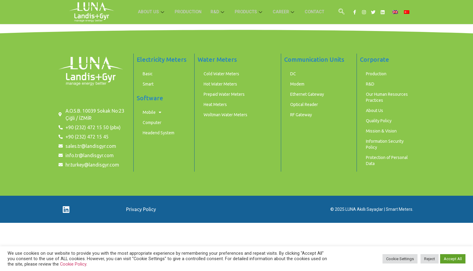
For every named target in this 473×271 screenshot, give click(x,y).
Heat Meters (215, 104)
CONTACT (317, 12)
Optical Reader (304, 104)
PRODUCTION (186, 12)
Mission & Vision (381, 131)
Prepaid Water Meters (224, 94)
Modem (297, 84)
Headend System (158, 132)
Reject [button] (429, 259)
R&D (218, 12)
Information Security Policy (385, 144)
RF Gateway (301, 114)
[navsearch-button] (341, 12)
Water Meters (217, 59)
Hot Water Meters (220, 84)
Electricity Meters (161, 59)
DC (293, 73)
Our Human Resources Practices (387, 97)
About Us (374, 110)
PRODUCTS (250, 12)
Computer (152, 122)
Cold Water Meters (221, 73)
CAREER (286, 12)
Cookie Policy (73, 264)
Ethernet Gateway (307, 94)
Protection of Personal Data (387, 160)
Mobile (152, 112)
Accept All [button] (453, 259)
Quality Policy (379, 120)
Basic (148, 73)
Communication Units (314, 59)
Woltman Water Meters (225, 114)
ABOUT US (148, 12)
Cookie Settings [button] (400, 259)
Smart (148, 84)
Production (376, 73)
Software (150, 98)
